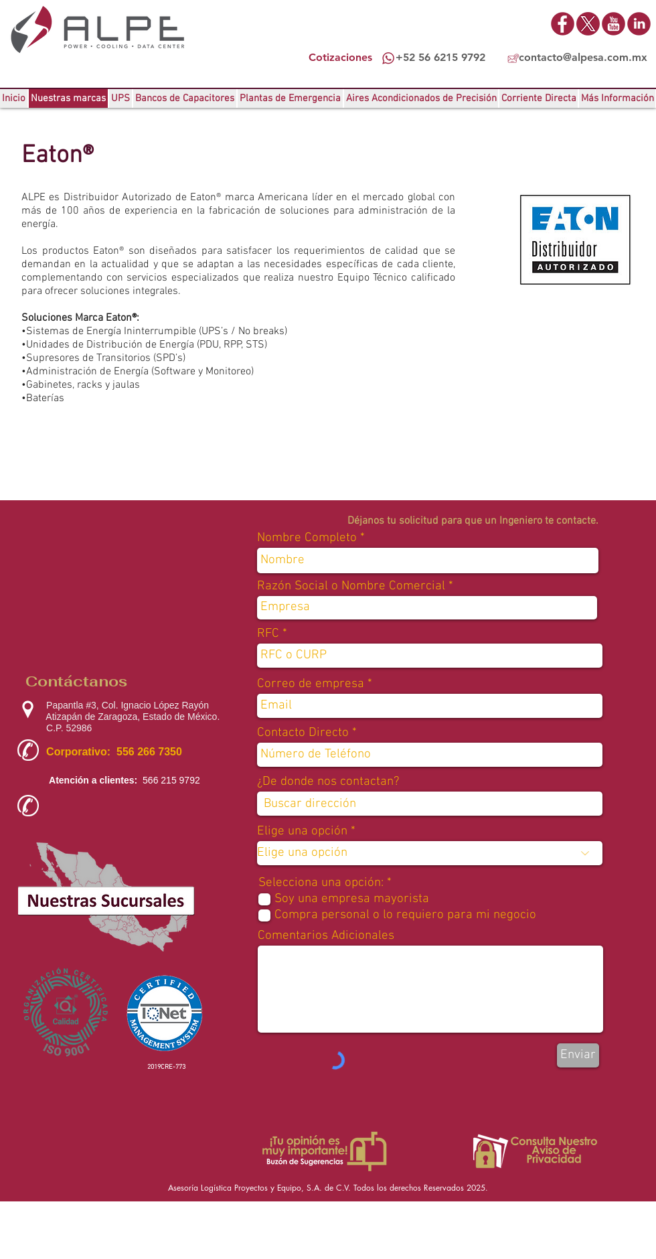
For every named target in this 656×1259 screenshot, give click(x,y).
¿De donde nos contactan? (328, 781)
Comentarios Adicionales (326, 936)
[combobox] (429, 804)
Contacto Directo (303, 733)
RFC (268, 633)
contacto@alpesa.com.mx (583, 57)
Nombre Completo (307, 538)
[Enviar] (578, 1055)
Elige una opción (302, 831)
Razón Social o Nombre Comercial (351, 586)
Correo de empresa (310, 684)
